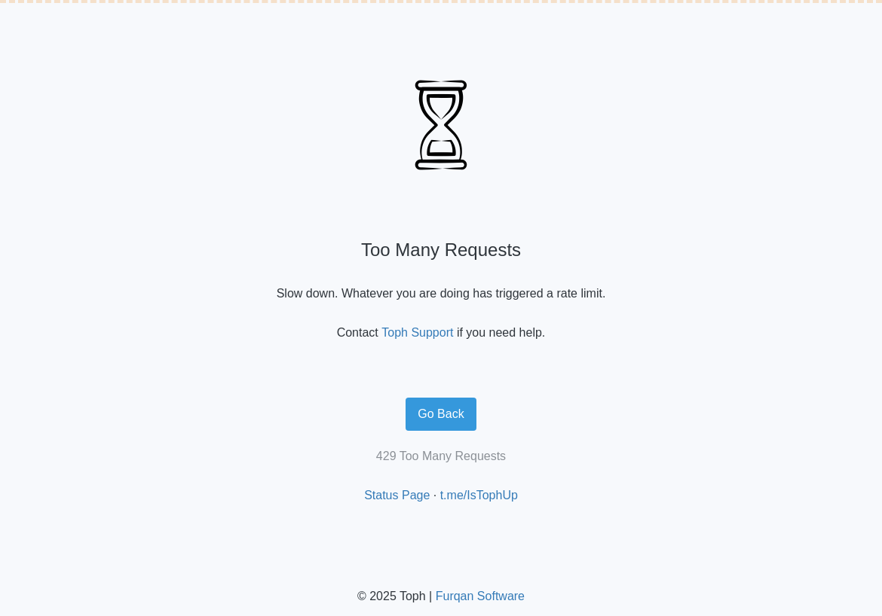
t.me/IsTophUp (479, 495)
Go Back (441, 413)
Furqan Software (480, 596)
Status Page (397, 495)
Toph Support (417, 332)
